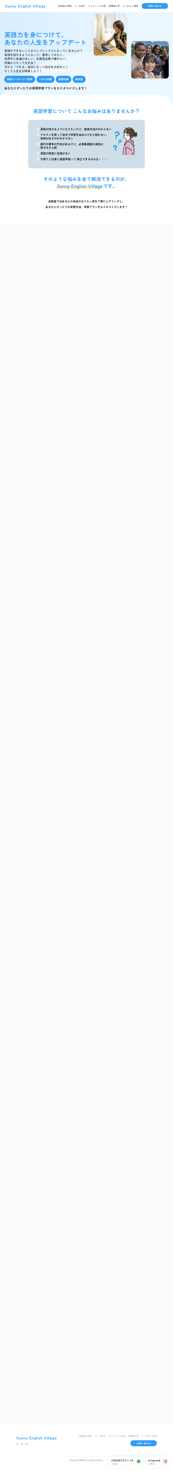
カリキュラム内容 (97, 6)
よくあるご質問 (130, 6)
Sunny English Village (25, 6)
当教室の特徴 (64, 6)
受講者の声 (114, 6)
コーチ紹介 (79, 6)
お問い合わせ (155, 6)
